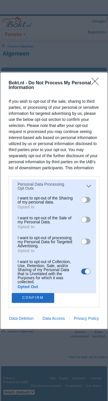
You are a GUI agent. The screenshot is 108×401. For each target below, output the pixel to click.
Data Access (53, 318)
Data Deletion (21, 318)
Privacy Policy (86, 318)
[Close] (96, 83)
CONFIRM (33, 298)
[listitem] (54, 186)
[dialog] (54, 200)
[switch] (85, 200)
